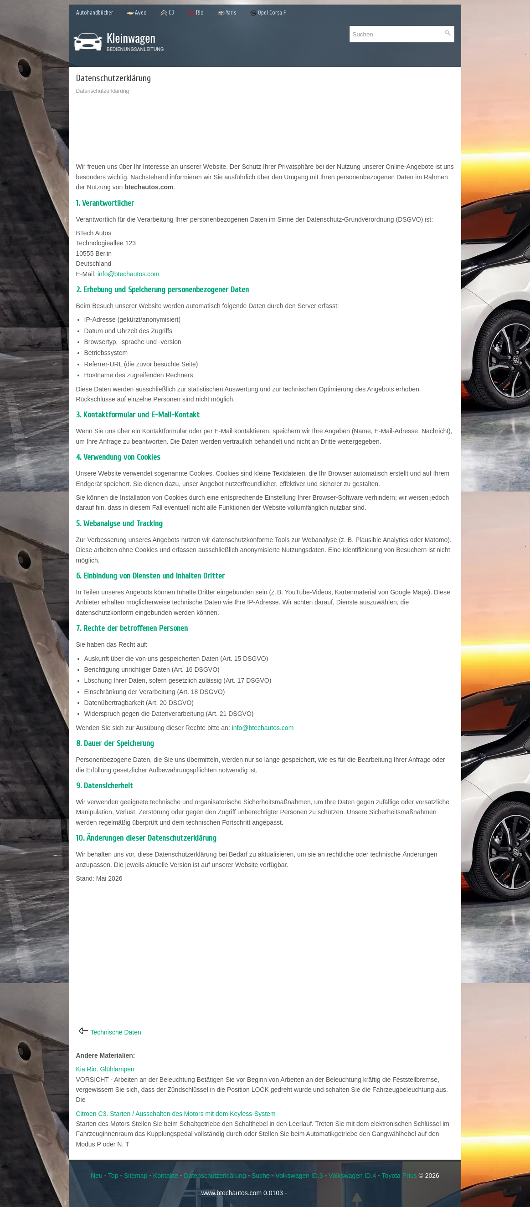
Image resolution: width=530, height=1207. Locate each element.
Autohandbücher (94, 12)
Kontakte (165, 1175)
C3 (167, 13)
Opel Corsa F (268, 13)
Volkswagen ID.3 (299, 1175)
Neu (97, 1175)
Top (113, 1175)
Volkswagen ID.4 (352, 1175)
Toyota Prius (399, 1175)
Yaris (226, 13)
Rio (196, 13)
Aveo (137, 13)
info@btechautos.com (129, 274)
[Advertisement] (265, 130)
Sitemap (135, 1175)
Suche (261, 1175)
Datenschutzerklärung (215, 1175)
